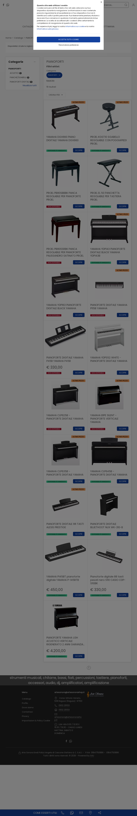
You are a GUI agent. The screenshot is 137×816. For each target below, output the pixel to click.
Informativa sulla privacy (48, 29)
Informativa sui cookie (75, 26)
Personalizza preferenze (68, 45)
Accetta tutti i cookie (68, 39)
